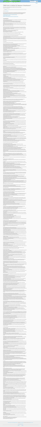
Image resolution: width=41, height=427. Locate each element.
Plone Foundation (21, 422)
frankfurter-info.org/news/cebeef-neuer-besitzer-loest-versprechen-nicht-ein (10, 16)
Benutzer (6, 4)
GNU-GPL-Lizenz (31, 422)
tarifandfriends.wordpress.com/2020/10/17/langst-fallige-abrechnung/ (10, 14)
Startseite (4, 4)
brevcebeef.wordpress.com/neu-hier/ (6, 15)
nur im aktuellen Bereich (32, 0)
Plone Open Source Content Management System (12, 422)
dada (7, 4)
